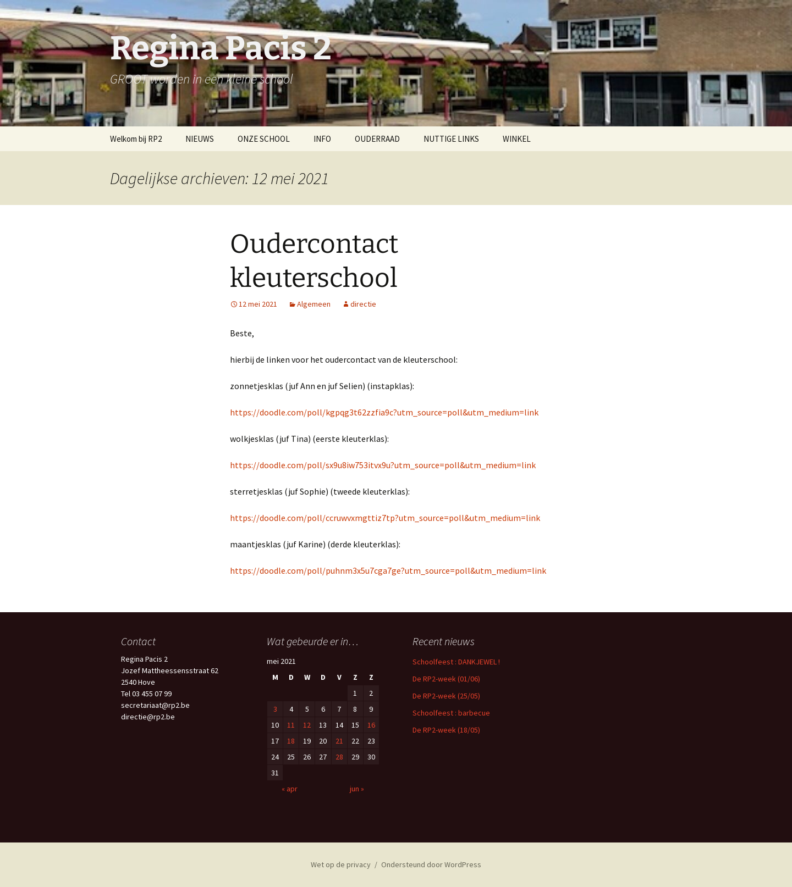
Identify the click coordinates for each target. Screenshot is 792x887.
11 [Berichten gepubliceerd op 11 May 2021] (291, 725)
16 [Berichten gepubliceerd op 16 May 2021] (371, 725)
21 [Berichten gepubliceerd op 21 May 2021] (339, 741)
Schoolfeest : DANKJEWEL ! (456, 662)
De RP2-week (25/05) (446, 696)
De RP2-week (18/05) (446, 730)
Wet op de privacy (341, 864)
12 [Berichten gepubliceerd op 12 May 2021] (307, 725)
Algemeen (314, 304)
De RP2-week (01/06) (446, 679)
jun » (357, 789)
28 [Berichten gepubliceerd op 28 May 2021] (339, 757)
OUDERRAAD (377, 139)
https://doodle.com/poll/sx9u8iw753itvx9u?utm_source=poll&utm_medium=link (383, 464)
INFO (322, 139)
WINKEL (517, 139)
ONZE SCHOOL (264, 139)
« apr (290, 789)
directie (363, 304)
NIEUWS (199, 139)
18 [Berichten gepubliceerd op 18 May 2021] (291, 741)
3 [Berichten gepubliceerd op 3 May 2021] (275, 709)
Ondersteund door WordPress (431, 864)
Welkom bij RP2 (136, 139)
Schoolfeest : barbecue (451, 713)
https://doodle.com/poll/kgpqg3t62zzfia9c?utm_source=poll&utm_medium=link (384, 412)
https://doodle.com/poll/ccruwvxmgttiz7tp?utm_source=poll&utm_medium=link (385, 517)
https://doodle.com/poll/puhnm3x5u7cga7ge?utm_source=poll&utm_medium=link (388, 570)
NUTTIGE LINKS (451, 139)
